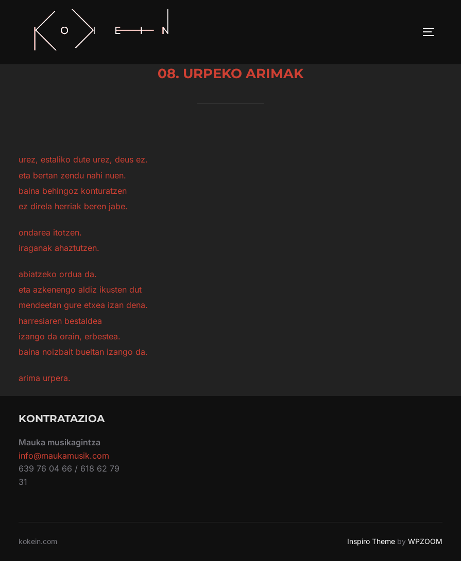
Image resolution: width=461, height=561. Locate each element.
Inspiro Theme (371, 541)
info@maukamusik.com (64, 455)
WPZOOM (425, 541)
